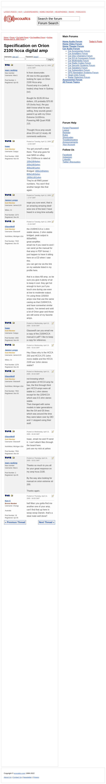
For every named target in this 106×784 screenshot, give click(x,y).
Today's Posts (95, 41)
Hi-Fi (20, 12)
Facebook (67, 155)
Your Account (69, 144)
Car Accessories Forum (79, 51)
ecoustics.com (19, 773)
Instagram (67, 157)
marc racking (11, 70)
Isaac (7, 146)
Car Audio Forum (71, 49)
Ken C (8, 501)
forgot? (35, 57)
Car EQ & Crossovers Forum (81, 58)
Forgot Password (71, 128)
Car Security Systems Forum (81, 65)
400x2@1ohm (33, 168)
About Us (7, 777)
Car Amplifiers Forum (78, 53)
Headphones (61, 12)
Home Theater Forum (73, 46)
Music (71, 12)
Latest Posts (10, 12)
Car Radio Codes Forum (79, 63)
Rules (65, 135)
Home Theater (46, 12)
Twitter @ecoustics (71, 162)
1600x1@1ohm (34, 177)
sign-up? (15, 57)
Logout (66, 130)
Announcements (70, 142)
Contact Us (17, 777)
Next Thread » (46, 522)
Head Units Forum (76, 75)
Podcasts (81, 12)
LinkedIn (67, 159)
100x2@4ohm (33, 161)
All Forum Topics (71, 82)
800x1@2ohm (33, 174)
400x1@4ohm (41, 171)
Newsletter (27, 777)
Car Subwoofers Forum (79, 70)
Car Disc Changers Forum (80, 56)
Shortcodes (68, 137)
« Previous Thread (15, 522)
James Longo (11, 200)
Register (67, 133)
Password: (36, 58)
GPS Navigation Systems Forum (83, 72)
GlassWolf (10, 226)
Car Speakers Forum (78, 68)
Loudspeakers (31, 12)
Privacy (36, 777)
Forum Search (48, 23)
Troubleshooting (70, 140)
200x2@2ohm (33, 165)
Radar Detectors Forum (79, 77)
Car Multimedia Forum (78, 61)
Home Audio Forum (72, 41)
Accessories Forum (72, 80)
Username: (14, 58)
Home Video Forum (72, 44)
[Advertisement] (29, 647)
